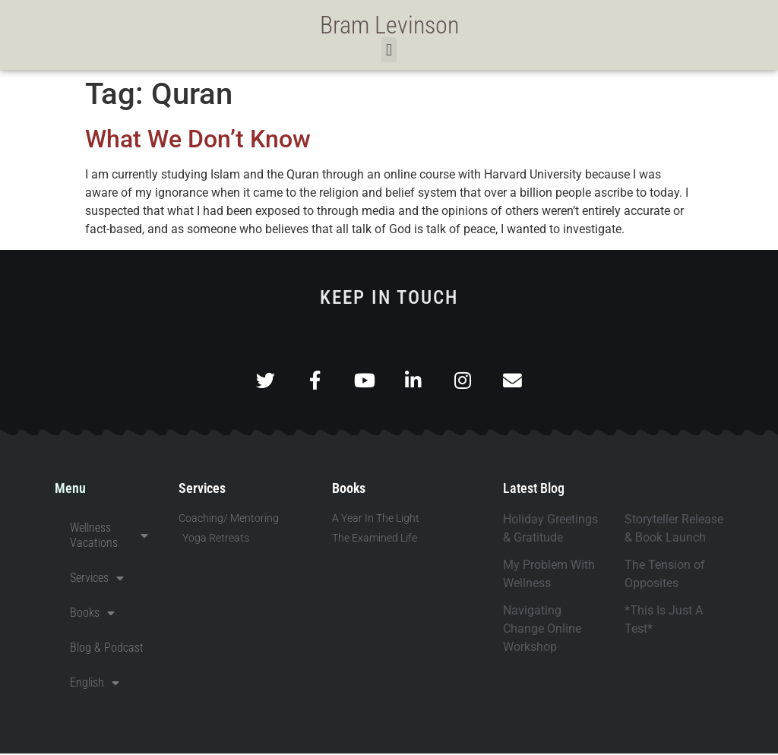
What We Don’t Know (198, 139)
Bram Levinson (389, 25)
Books (92, 614)
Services (97, 579)
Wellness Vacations (109, 536)
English (94, 684)
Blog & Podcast (107, 649)
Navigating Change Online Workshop (542, 630)
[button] (388, 49)
